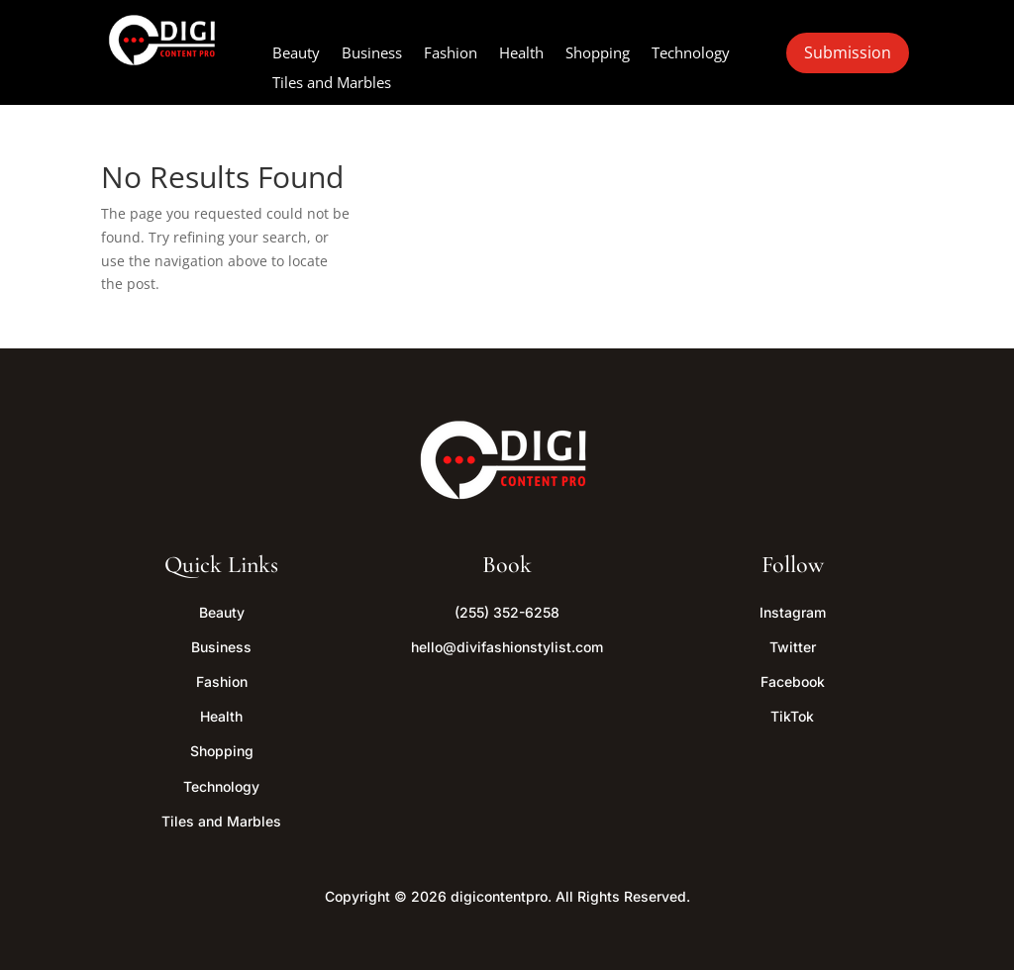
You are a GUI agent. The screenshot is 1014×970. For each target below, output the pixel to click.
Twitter (792, 646)
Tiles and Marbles (331, 83)
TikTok (792, 716)
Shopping (597, 54)
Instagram (793, 612)
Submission (847, 52)
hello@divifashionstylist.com (507, 646)
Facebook (792, 681)
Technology (691, 54)
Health (521, 54)
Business (372, 54)
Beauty (296, 54)
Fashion (450, 54)
